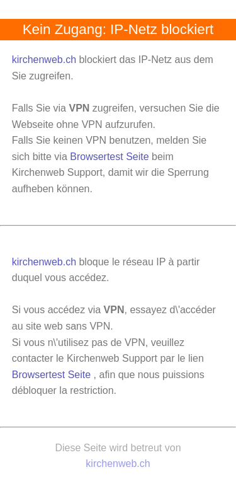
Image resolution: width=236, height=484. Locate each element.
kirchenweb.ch (45, 59)
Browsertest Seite (109, 156)
